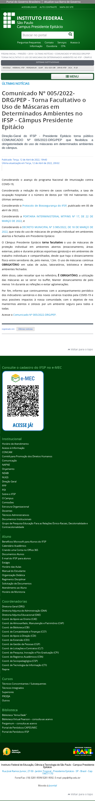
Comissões (8, 502)
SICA (70, 67)
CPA (63, 46)
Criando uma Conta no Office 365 (20, 550)
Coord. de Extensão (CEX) (15, 640)
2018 (30, 53)
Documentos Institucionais (16, 519)
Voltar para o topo (80, 349)
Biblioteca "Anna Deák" (14, 715)
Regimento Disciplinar (14, 579)
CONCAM (7, 452)
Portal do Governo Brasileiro (23, 1)
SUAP (40, 67)
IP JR (76, 67)
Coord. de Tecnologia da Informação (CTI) (24, 665)
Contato (49, 42)
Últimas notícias (44, 53)
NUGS (5, 477)
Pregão (22, 53)
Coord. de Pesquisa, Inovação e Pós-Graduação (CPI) (30, 652)
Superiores (8, 692)
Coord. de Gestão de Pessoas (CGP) (21, 644)
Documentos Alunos (13, 554)
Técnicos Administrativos (15, 515)
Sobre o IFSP (9, 494)
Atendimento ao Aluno (14, 587)
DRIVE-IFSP (61, 67)
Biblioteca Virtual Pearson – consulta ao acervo (27, 719)
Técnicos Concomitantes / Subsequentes (24, 683)
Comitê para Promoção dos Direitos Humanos (27, 456)
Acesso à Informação (13, 448)
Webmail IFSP (18, 67)
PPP (4, 485)
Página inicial (8, 53)
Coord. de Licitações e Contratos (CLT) (22, 648)
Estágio (6, 562)
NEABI (5, 473)
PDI (4, 489)
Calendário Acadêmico (14, 545)
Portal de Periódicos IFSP (15, 731)
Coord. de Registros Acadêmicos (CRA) (22, 656)
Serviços (61, 42)
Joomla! (53, 785)
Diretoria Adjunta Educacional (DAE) (21, 614)
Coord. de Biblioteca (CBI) (15, 627)
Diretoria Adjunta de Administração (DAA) (24, 610)
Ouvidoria (51, 46)
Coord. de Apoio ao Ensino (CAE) (19, 619)
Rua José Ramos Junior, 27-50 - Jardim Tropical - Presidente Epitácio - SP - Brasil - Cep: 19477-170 (47, 772)
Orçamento (8, 469)
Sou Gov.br (50, 67)
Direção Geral (9, 481)
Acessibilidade (29, 7)
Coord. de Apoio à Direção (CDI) (19, 635)
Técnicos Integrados (13, 688)
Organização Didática (13, 575)
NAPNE (6, 464)
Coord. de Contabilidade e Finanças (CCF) (24, 631)
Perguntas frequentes (29, 42)
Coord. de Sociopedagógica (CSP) (20, 661)
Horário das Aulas (11, 566)
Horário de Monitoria (13, 592)
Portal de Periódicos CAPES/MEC (19, 727)
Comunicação (9, 460)
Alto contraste (48, 7)
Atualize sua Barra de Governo (62, 1)
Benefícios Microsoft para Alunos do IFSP (24, 541)
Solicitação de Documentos (16, 583)
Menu (72, 76)
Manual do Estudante (13, 571)
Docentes (7, 510)
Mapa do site (66, 7)
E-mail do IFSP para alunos (16, 558)
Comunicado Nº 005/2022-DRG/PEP (34, 314)
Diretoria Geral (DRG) (13, 606)
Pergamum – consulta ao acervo (19, 723)
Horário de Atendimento (15, 443)
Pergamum (31, 67)
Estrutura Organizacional (15, 506)
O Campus (7, 498)
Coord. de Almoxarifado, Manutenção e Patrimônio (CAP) (33, 623)
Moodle (7, 67)
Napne (5, 669)
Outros (6, 700)
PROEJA (6, 696)
